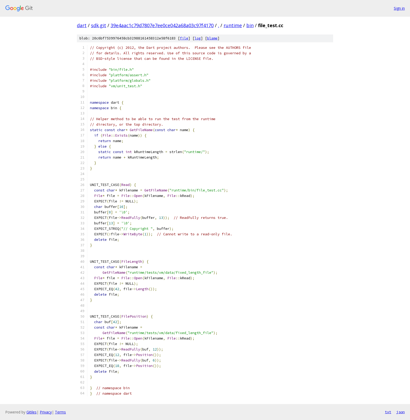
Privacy (46, 412)
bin (250, 25)
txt (388, 412)
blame (212, 38)
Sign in (399, 8)
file (184, 38)
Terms (60, 412)
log (198, 38)
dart (82, 25)
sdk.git (98, 25)
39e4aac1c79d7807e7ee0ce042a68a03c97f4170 (162, 25)
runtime (233, 25)
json (400, 412)
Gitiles (31, 412)
